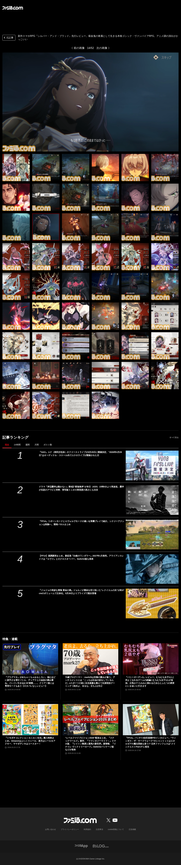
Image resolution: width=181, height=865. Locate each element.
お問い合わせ (50, 829)
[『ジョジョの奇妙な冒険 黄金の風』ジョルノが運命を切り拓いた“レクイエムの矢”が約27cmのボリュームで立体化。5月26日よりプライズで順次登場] (152, 603)
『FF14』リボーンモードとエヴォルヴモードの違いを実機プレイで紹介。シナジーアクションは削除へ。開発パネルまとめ (81, 523)
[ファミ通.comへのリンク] (12, 8)
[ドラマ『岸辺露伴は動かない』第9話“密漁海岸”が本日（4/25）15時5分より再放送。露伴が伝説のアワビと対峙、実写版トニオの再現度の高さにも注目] (152, 500)
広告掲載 (132, 829)
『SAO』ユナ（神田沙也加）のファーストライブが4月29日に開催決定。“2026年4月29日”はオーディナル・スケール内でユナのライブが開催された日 (80, 453)
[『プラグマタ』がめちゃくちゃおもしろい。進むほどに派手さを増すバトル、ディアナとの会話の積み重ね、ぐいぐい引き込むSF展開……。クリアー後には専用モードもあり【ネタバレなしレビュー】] (30, 658)
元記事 (8, 38)
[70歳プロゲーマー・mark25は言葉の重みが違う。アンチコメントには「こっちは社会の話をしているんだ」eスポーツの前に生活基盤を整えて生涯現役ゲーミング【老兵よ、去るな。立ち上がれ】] (90, 658)
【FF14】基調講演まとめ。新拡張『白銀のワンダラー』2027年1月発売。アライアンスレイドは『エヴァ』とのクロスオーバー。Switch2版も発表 (81, 557)
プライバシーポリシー (70, 829)
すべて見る (174, 437)
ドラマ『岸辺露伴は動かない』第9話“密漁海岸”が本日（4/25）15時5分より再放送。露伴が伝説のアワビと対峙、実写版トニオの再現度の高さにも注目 (81, 488)
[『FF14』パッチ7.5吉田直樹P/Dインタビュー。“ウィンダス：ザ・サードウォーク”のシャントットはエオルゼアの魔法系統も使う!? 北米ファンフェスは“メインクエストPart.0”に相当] (151, 719)
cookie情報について (116, 829)
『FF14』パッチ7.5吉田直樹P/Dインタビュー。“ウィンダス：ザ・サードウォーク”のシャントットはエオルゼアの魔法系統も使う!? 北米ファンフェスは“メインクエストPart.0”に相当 (150, 742)
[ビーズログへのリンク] (101, 845)
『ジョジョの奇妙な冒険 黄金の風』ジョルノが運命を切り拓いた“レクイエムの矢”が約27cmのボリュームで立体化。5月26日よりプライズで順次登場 (81, 592)
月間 (36, 445)
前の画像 (79, 47)
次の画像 (101, 47)
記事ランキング (15, 437)
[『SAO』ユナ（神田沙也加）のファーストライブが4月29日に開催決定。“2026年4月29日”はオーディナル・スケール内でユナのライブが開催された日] (152, 465)
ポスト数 (48, 445)
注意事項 (99, 829)
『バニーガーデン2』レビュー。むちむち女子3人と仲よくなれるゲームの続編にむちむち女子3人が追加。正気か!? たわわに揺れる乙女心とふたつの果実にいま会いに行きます (149, 681)
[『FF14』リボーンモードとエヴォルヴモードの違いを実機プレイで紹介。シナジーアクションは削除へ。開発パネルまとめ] (152, 534)
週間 (27, 445)
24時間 (17, 445)
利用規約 (87, 829)
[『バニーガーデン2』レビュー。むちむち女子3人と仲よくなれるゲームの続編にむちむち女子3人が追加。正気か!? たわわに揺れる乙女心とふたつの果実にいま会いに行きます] (151, 658)
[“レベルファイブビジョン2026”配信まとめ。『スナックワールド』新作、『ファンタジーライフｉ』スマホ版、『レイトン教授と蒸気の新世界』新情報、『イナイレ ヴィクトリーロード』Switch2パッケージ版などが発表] (90, 719)
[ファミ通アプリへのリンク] (81, 845)
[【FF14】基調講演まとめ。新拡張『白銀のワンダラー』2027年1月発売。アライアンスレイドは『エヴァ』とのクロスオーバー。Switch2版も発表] (152, 569)
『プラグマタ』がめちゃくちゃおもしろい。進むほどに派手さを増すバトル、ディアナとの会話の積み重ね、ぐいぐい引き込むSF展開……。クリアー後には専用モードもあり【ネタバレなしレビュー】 (30, 681)
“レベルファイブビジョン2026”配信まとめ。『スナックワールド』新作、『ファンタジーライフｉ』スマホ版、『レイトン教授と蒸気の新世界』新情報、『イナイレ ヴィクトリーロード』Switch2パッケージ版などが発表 (90, 744)
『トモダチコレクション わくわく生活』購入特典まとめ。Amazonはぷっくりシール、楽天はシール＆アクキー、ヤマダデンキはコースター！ (30, 741)
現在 (7, 445)
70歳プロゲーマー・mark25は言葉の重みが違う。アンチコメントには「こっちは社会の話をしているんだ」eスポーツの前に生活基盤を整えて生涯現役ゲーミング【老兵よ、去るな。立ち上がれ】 (90, 681)
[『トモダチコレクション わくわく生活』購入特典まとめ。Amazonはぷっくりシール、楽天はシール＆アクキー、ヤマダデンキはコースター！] (30, 719)
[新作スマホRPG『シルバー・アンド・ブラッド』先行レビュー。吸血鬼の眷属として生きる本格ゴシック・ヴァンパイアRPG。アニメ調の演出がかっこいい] (16, 167)
